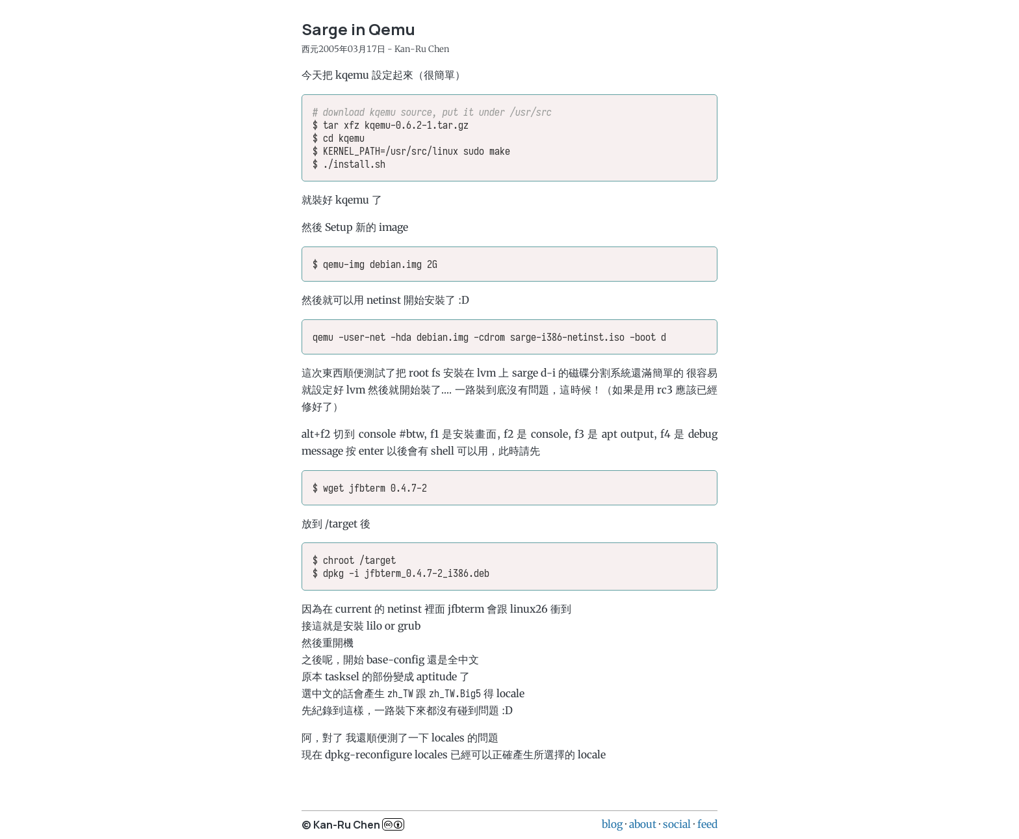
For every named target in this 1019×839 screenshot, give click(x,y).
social (677, 824)
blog (612, 824)
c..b (393, 824)
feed (707, 824)
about (642, 824)
